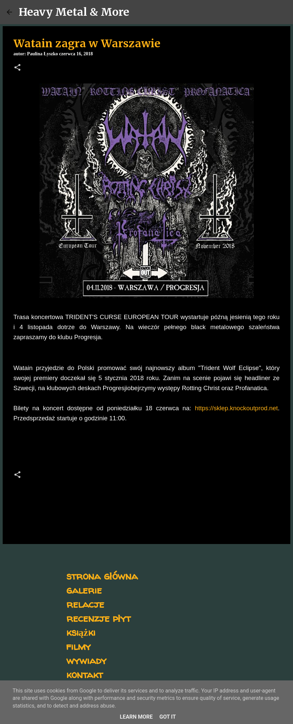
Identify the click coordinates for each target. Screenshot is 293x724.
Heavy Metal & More (74, 12)
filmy (78, 646)
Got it (167, 717)
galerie (84, 590)
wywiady (86, 660)
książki (80, 632)
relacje (85, 604)
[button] (17, 68)
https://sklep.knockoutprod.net (236, 408)
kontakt (84, 674)
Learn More (136, 717)
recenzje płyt (98, 618)
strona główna (102, 576)
